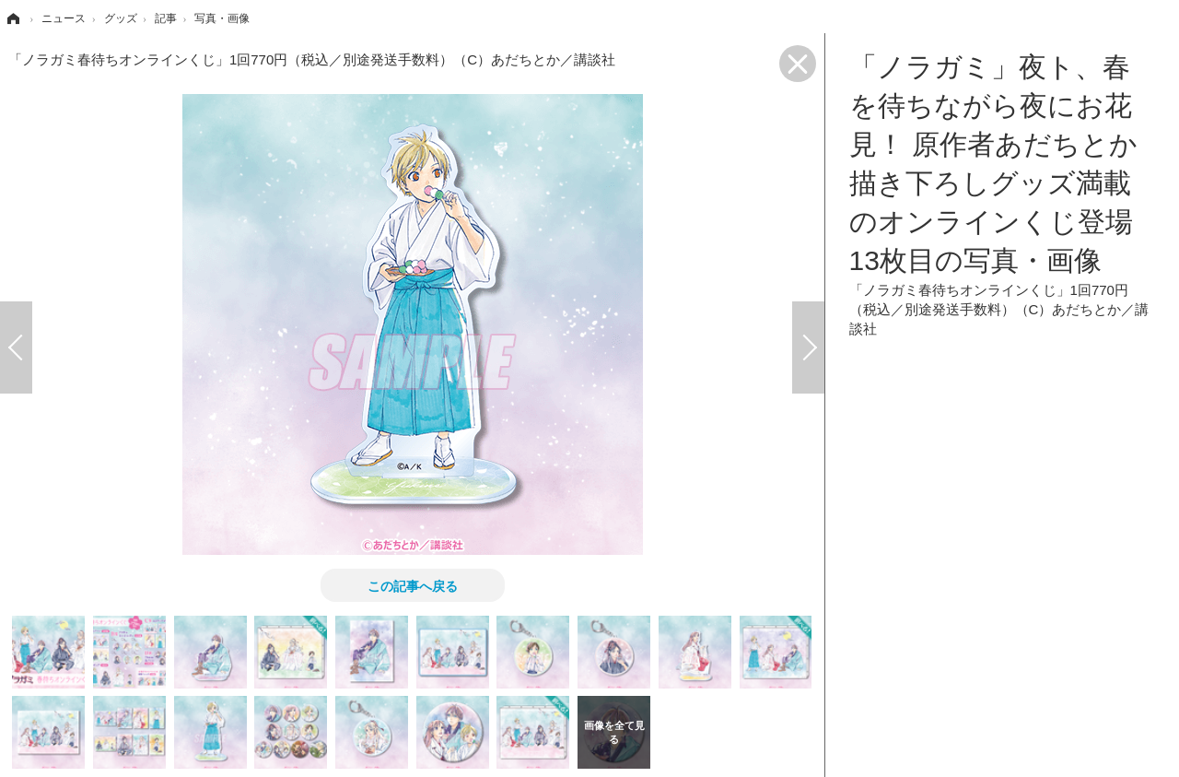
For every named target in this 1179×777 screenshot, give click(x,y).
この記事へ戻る (413, 585)
